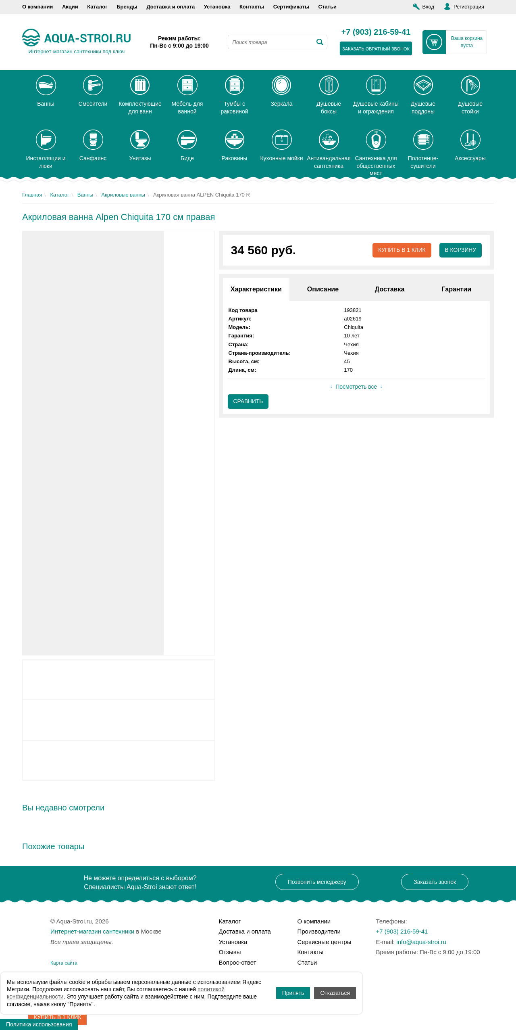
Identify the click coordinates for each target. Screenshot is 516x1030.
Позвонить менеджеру (317, 882)
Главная (32, 195)
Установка (217, 7)
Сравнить (248, 402)
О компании (37, 7)
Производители (319, 931)
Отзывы (230, 951)
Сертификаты (291, 7)
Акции (70, 7)
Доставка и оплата (170, 7)
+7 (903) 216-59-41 (376, 32)
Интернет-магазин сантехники (92, 931)
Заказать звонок (435, 882)
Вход (428, 7)
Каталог (97, 7)
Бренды (127, 7)
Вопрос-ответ (237, 962)
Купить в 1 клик (401, 250)
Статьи (327, 7)
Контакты (251, 7)
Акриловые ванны (123, 195)
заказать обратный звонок (376, 48)
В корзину (460, 250)
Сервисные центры (325, 941)
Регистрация (469, 7)
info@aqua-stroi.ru (421, 941)
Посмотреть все (356, 387)
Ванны (85, 195)
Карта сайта (63, 963)
